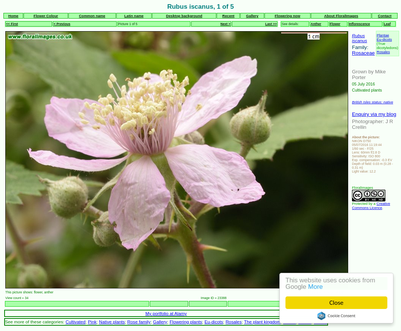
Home (13, 16)
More (315, 286)
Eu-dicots (384, 39)
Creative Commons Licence (371, 205)
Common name (92, 16)
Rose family (139, 321)
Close (337, 303)
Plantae (383, 35)
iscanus (359, 40)
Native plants (112, 321)
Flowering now (287, 16)
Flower (335, 24)
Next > (225, 24)
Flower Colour (45, 16)
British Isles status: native (372, 102)
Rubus (358, 35)
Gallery (252, 16)
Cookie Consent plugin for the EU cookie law (336, 316)
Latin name (134, 16)
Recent (228, 16)
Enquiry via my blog (374, 114)
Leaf (387, 24)
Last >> (271, 24)
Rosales (383, 52)
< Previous (62, 24)
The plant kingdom (262, 321)
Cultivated (76, 321)
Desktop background (184, 16)
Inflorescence (359, 24)
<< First (12, 24)
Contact (384, 16)
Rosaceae (363, 53)
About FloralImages (341, 16)
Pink (92, 321)
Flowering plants (186, 321)
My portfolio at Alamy (166, 313)
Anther (316, 24)
